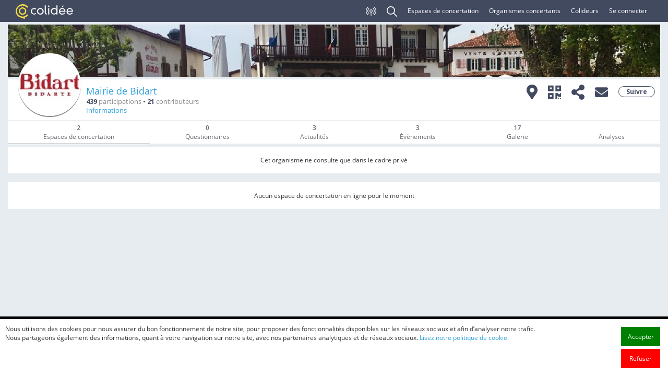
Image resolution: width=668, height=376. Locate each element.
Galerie (517, 132)
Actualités (314, 132)
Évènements (418, 132)
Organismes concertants (524, 10)
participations (113, 101)
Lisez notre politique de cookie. (464, 349)
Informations (106, 110)
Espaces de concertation (443, 10)
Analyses (612, 136)
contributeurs (173, 101)
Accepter (641, 348)
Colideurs (585, 10)
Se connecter (628, 10)
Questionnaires (207, 132)
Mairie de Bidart (121, 91)
